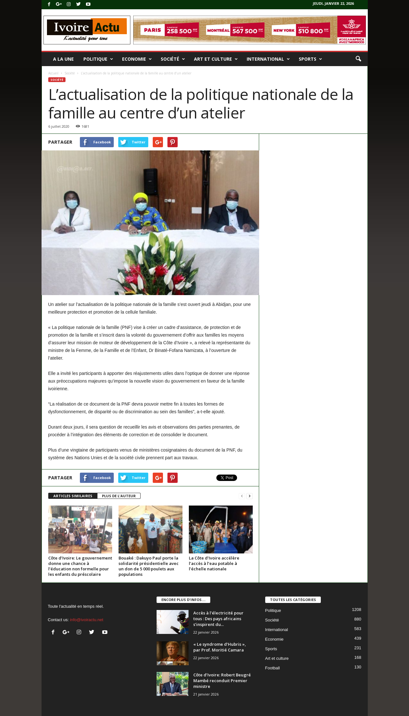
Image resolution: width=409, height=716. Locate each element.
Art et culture (216, 59)
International (268, 59)
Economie (137, 59)
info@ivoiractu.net (86, 619)
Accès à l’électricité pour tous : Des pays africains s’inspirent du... (218, 618)
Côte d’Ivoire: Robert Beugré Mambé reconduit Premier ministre (222, 680)
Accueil (53, 73)
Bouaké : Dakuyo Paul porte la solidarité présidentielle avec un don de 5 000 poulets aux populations (149, 566)
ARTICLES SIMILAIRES (72, 495)
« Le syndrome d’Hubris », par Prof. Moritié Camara (219, 647)
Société (173, 59)
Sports (310, 59)
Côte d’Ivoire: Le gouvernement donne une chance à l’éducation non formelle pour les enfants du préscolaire (80, 566)
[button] (358, 59)
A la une (63, 59)
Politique (98, 59)
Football (272, 668)
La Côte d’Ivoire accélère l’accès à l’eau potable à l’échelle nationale (214, 563)
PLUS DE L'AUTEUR (119, 495)
